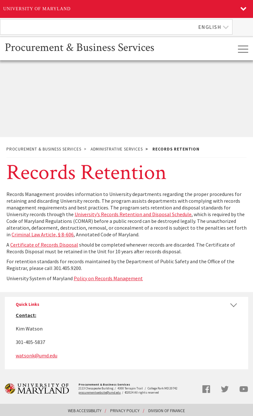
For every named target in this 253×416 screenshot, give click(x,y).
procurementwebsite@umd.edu (99, 392)
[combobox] (116, 27)
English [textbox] (210, 27)
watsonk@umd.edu (36, 355)
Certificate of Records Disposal (44, 244)
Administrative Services (117, 149)
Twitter (225, 389)
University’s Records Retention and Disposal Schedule (133, 214)
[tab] (126, 304)
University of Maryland (37, 8)
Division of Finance (166, 410)
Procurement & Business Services (79, 46)
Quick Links (27, 304)
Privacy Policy (125, 410)
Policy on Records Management (108, 278)
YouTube (243, 389)
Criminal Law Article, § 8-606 (43, 234)
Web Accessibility (85, 410)
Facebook (206, 389)
